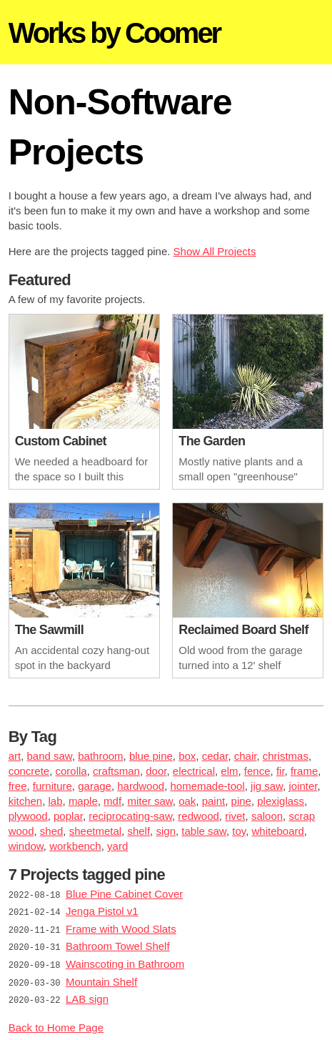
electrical (194, 771)
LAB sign (87, 995)
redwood (198, 816)
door (156, 771)
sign (166, 831)
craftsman (116, 771)
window (26, 846)
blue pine (151, 756)
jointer (302, 786)
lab (56, 801)
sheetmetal (95, 831)
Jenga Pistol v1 (102, 910)
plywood (28, 816)
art (15, 756)
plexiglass (280, 801)
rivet (235, 816)
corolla (71, 771)
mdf (112, 801)
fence (257, 771)
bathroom (100, 756)
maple (83, 801)
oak (187, 801)
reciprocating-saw (130, 816)
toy (239, 831)
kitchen (26, 801)
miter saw (149, 801)
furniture (52, 786)
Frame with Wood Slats (121, 927)
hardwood (140, 786)
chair (245, 756)
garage (94, 786)
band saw (48, 756)
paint (214, 801)
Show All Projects (214, 251)
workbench (75, 846)
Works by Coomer (115, 33)
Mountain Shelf (101, 977)
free (18, 786)
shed (52, 831)
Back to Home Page (56, 1022)
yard (117, 846)
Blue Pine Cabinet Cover (124, 894)
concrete (29, 771)
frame (304, 771)
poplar (68, 816)
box (187, 756)
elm (229, 771)
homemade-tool (208, 786)
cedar (215, 756)
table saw (203, 831)
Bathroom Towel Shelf (118, 944)
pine (241, 801)
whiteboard (277, 831)
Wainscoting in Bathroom (125, 961)
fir (280, 771)
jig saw (267, 786)
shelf (138, 831)
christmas (285, 756)
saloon (267, 816)
